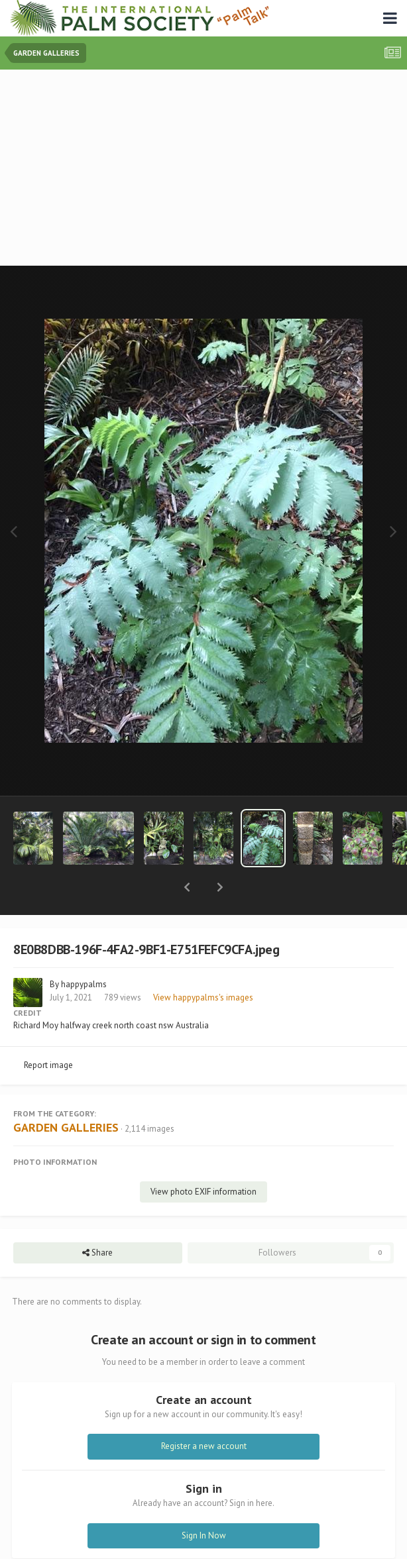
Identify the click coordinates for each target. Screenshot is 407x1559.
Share (97, 1218)
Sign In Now (204, 1501)
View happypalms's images (203, 963)
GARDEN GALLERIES (66, 1093)
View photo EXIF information (203, 1157)
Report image (48, 1030)
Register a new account (204, 1411)
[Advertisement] (207, 169)
